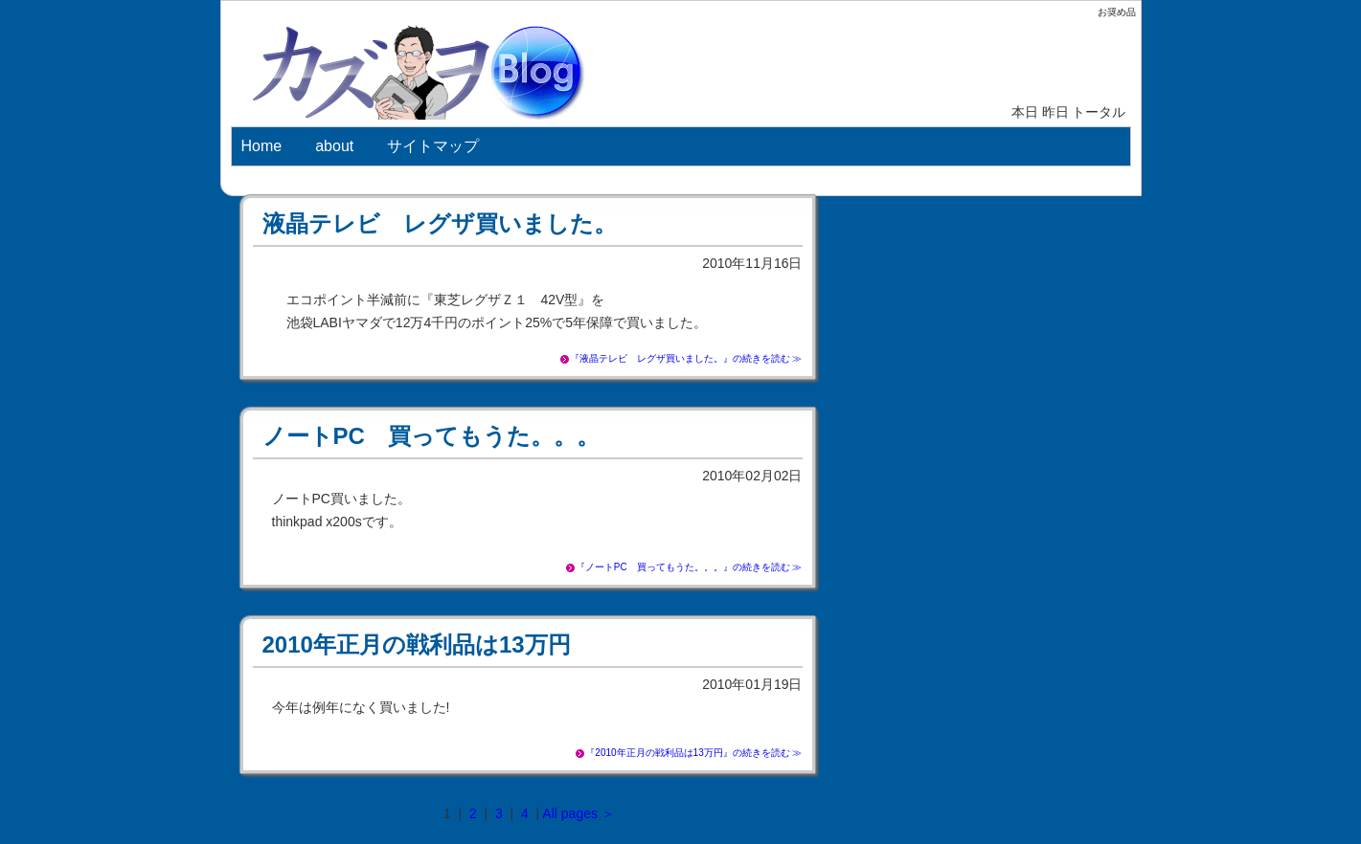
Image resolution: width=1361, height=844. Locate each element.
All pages (570, 813)
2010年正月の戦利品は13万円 (416, 644)
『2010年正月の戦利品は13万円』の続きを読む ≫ (693, 752)
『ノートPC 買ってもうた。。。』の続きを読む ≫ (689, 567)
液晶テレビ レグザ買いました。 (439, 223)
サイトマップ (433, 146)
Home (262, 146)
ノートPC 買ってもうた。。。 (431, 436)
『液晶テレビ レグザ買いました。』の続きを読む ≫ (686, 358)
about (334, 146)
